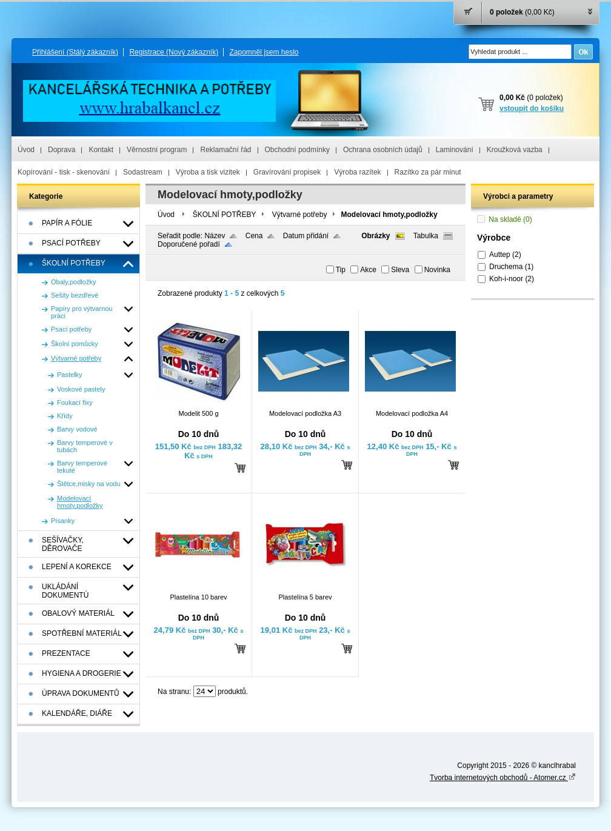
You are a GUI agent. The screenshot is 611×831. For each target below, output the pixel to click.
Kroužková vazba (515, 149)
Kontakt (100, 149)
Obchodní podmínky (297, 149)
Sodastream (142, 172)
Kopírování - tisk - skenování (64, 172)
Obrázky (375, 236)
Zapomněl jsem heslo (263, 52)
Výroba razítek (357, 172)
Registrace (173, 52)
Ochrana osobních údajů (382, 149)
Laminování (454, 149)
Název (214, 236)
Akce (368, 269)
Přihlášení (75, 52)
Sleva (400, 269)
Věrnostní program (157, 149)
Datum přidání (306, 236)
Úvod (26, 149)
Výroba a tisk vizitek (208, 172)
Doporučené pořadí (189, 244)
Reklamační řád (225, 149)
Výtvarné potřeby (299, 214)
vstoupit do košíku (531, 108)
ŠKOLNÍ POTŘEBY (224, 214)
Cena (254, 236)
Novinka (437, 269)
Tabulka (425, 236)
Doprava (61, 149)
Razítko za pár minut (428, 172)
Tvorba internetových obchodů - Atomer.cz (503, 777)
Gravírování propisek (287, 172)
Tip (341, 269)
